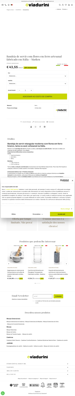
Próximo (64, 9)
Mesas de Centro (11, 332)
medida (10, 80)
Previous (9, 264)
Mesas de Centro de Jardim (51, 346)
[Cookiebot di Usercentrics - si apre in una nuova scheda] (61, 180)
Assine (58, 296)
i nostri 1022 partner (11, 189)
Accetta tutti (61, 214)
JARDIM (10, 343)
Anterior (59, 9)
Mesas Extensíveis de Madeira (33, 321)
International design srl (37, 364)
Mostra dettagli (65, 209)
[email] (42, 296)
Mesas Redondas (12, 330)
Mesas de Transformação (14, 334)
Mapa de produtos (22, 378)
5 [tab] (41, 284)
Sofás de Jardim (38, 346)
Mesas (9, 327)
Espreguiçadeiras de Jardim (14, 346)
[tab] (38, 139)
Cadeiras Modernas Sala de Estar (46, 340)
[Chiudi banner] (72, 180)
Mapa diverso (52, 378)
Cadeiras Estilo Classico (13, 340)
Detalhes (11, 139)
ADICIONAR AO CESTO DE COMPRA (37, 96)
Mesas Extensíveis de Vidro (51, 321)
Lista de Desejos (25, 122)
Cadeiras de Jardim (62, 340)
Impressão (50, 122)
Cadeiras (10, 337)
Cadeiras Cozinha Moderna (28, 340)
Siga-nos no (37, 374)
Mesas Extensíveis (13, 319)
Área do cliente (37, 371)
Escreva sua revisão (38, 122)
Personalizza (37, 214)
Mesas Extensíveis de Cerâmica (15, 321)
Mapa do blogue (44, 378)
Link (37, 303)
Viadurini (37, 367)
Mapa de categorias (33, 378)
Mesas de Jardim (27, 334)
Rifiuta (14, 214)
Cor (9, 73)
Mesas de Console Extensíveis (15, 324)
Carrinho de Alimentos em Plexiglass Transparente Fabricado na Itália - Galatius (36, 272)
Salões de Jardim (28, 346)
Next (66, 264)
